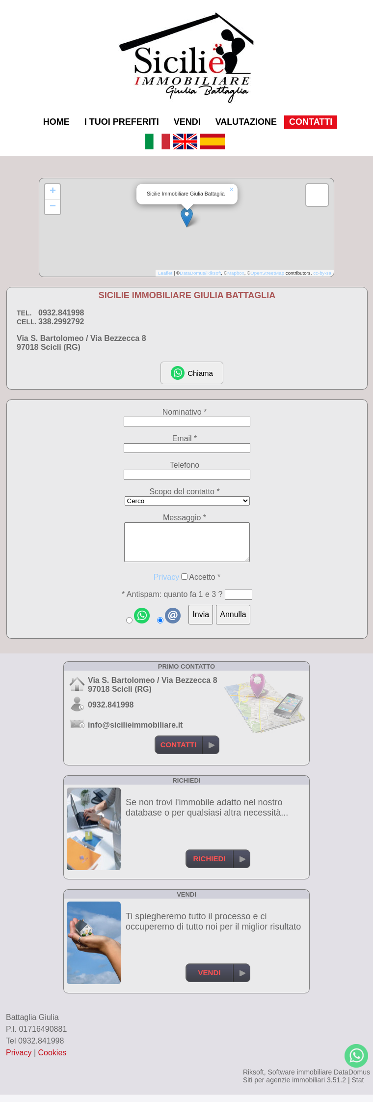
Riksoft (253, 1079)
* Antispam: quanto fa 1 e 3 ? (172, 601)
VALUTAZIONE (246, 122)
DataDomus (352, 1079)
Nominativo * (184, 412)
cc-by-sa (322, 273)
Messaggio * (184, 517)
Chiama (192, 373)
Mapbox (235, 273)
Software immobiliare (299, 1079)
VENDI (187, 122)
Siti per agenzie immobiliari (284, 1087)
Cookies (52, 1060)
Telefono (185, 465)
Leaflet (165, 273)
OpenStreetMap (267, 273)
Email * (184, 438)
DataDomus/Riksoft (200, 273)
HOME (56, 122)
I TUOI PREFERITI (121, 122)
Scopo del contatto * (184, 491)
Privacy (166, 584)
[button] (187, 217)
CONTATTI (310, 122)
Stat (357, 1087)
